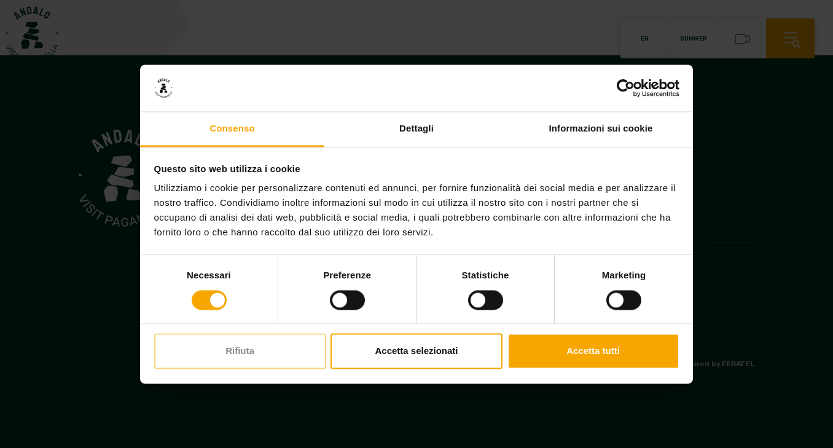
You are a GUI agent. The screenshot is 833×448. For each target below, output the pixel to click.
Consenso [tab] (231, 129)
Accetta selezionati (416, 351)
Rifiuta (239, 351)
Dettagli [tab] (416, 129)
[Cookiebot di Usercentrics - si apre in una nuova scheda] (625, 88)
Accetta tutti (593, 351)
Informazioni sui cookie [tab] (601, 129)
